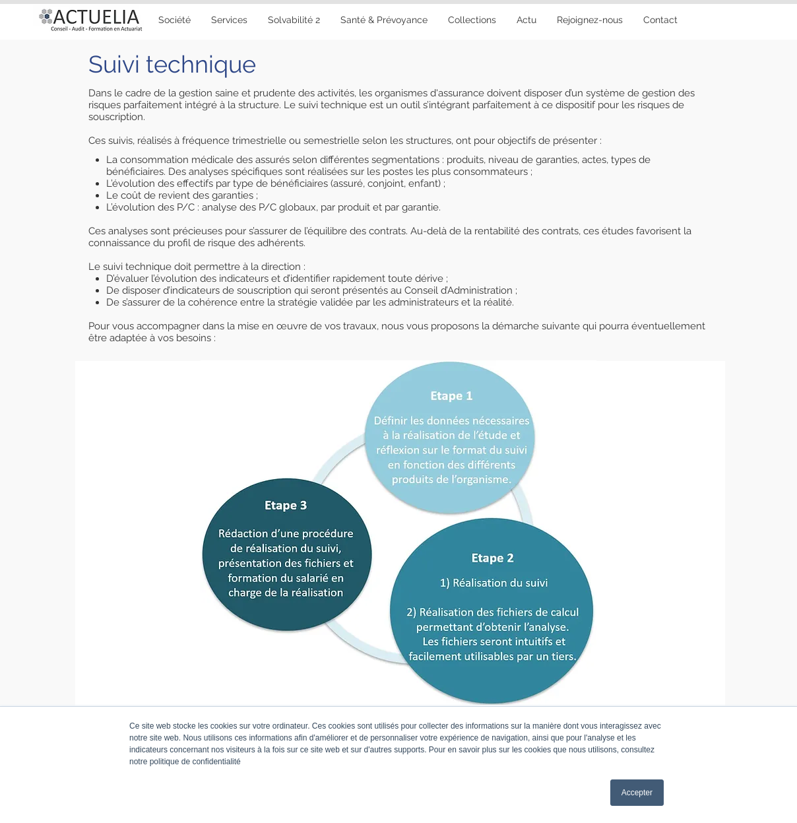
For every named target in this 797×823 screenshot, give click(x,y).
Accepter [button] (637, 792)
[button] (383, 19)
